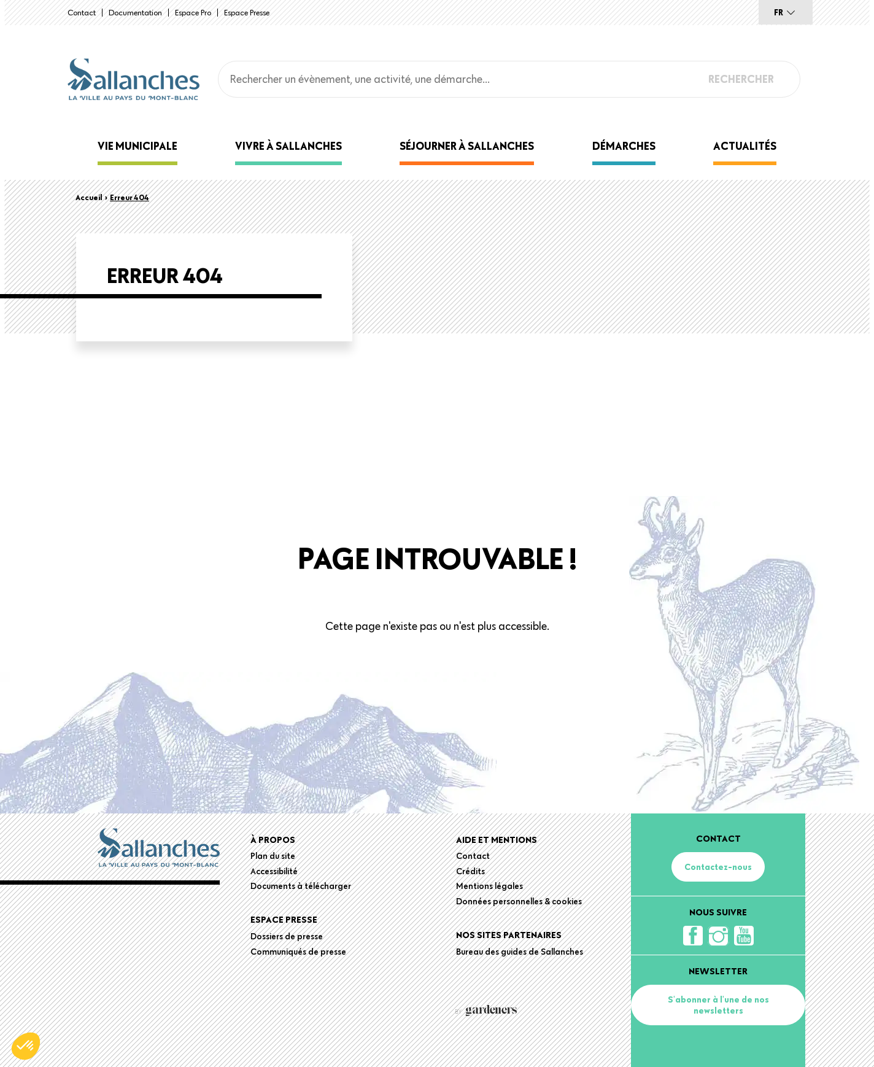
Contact (82, 12)
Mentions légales (489, 885)
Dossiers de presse (286, 936)
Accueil (88, 197)
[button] (26, 1046)
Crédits (470, 871)
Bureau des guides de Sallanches (519, 951)
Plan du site (272, 855)
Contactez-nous (718, 866)
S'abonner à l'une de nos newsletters (718, 1005)
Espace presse (246, 12)
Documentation (135, 12)
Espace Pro (193, 12)
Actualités (744, 146)
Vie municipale (137, 146)
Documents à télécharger (300, 885)
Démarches (624, 146)
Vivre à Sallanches (288, 146)
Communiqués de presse (298, 951)
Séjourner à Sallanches (467, 146)
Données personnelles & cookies (519, 901)
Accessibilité (274, 871)
